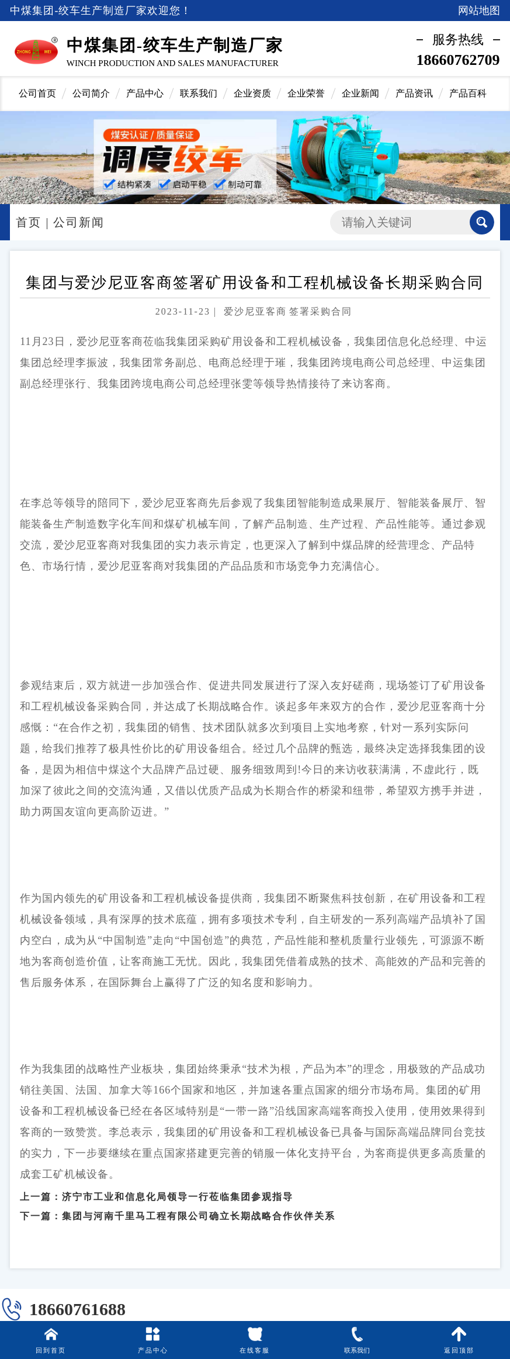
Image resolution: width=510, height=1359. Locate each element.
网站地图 (479, 10)
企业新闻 (360, 93)
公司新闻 (79, 222)
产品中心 (145, 93)
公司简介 (91, 93)
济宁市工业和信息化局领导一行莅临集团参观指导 (177, 1189)
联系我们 (198, 93)
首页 (28, 222)
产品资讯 (414, 93)
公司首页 (37, 93)
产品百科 (468, 93)
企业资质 (252, 93)
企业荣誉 (306, 93)
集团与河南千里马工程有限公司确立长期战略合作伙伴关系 (198, 1208)
